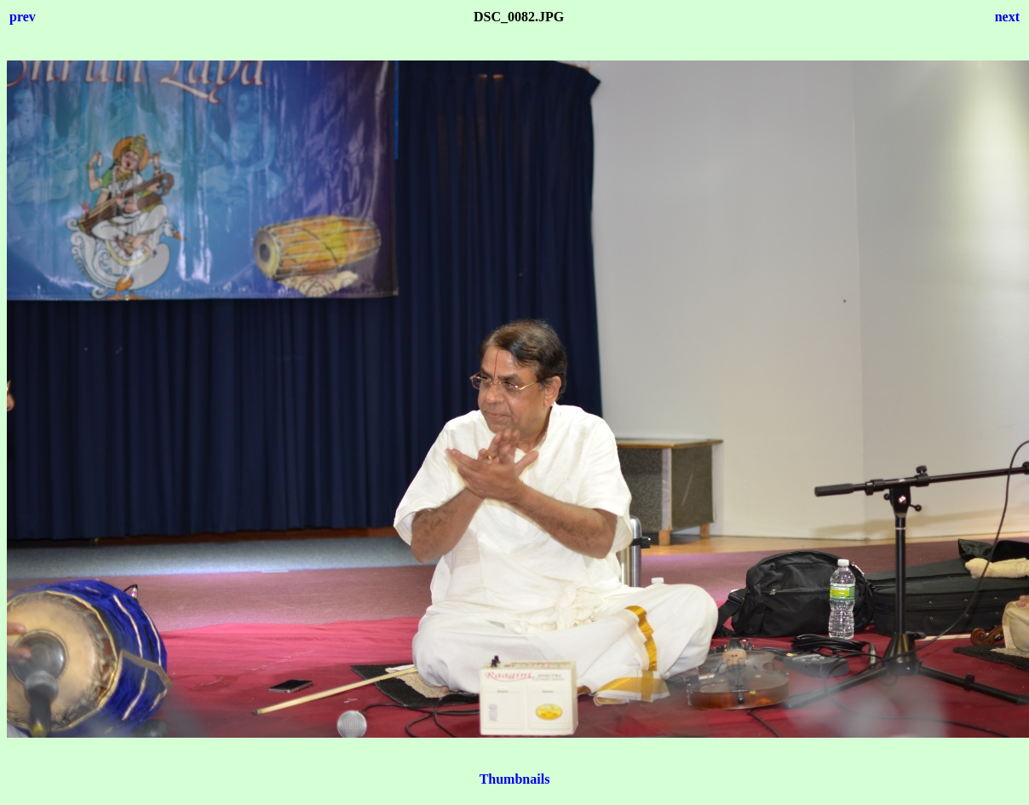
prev (22, 16)
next (1007, 16)
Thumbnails (515, 779)
